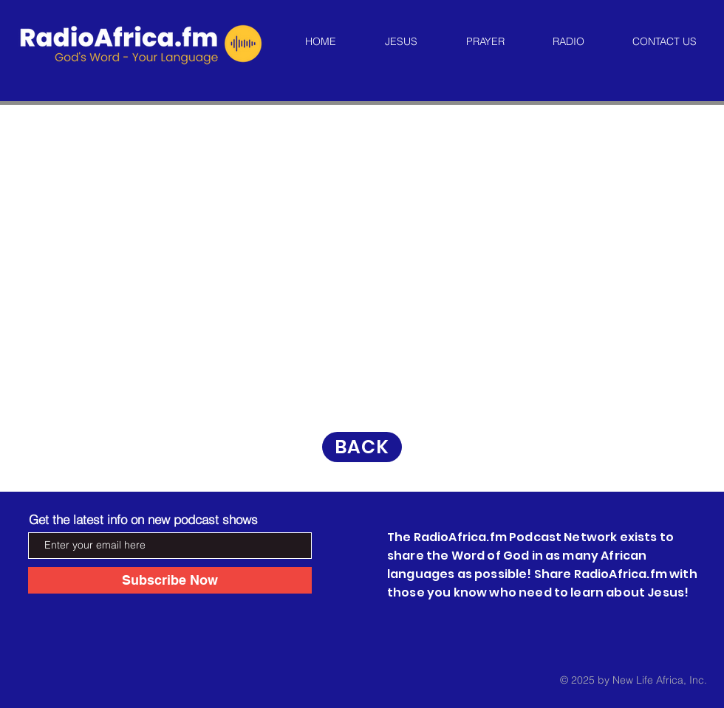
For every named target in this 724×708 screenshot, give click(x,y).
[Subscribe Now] (170, 580)
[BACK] (362, 447)
